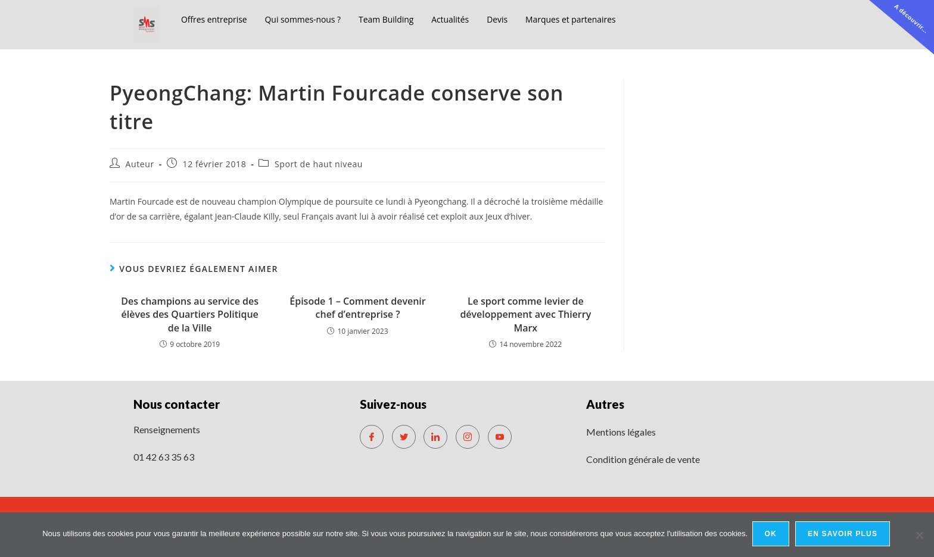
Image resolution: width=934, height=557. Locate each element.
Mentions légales (621, 431)
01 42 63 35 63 (163, 456)
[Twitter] (404, 437)
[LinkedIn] (435, 437)
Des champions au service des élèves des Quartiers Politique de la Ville (190, 314)
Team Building (399, 19)
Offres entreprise (217, 19)
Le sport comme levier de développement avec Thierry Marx (525, 314)
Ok (772, 535)
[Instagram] (468, 437)
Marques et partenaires (595, 19)
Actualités (467, 19)
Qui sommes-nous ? (311, 19)
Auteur (140, 164)
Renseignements (166, 429)
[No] (919, 536)
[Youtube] (500, 437)
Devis (517, 19)
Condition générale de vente (643, 459)
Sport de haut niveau (319, 164)
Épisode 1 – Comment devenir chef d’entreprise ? (357, 308)
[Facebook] (372, 437)
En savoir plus (844, 535)
